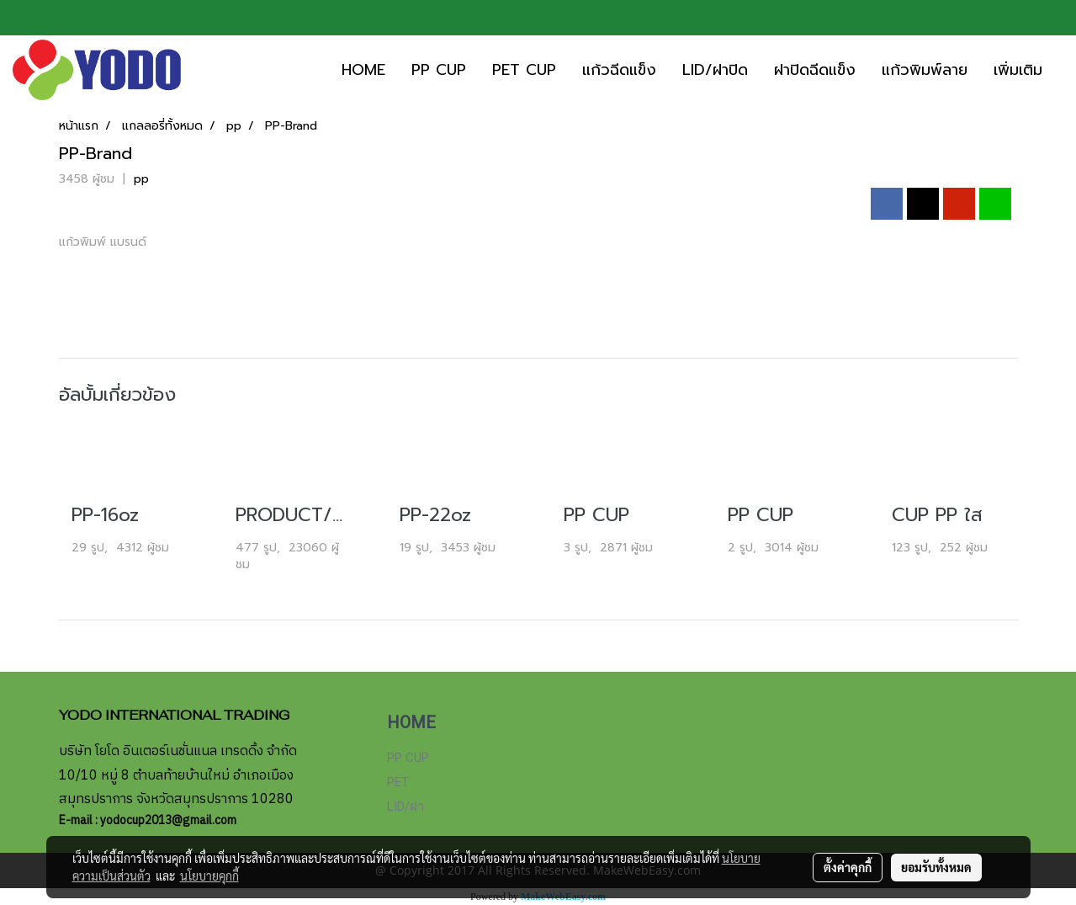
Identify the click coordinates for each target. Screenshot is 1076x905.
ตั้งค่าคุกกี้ (848, 867)
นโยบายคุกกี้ (209, 875)
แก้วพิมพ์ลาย (924, 70)
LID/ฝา (405, 806)
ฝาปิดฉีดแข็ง (815, 70)
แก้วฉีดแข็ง (619, 70)
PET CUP (524, 70)
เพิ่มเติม (1018, 70)
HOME (363, 70)
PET (398, 782)
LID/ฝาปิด (715, 70)
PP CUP (438, 70)
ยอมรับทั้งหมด (936, 867)
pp (141, 179)
